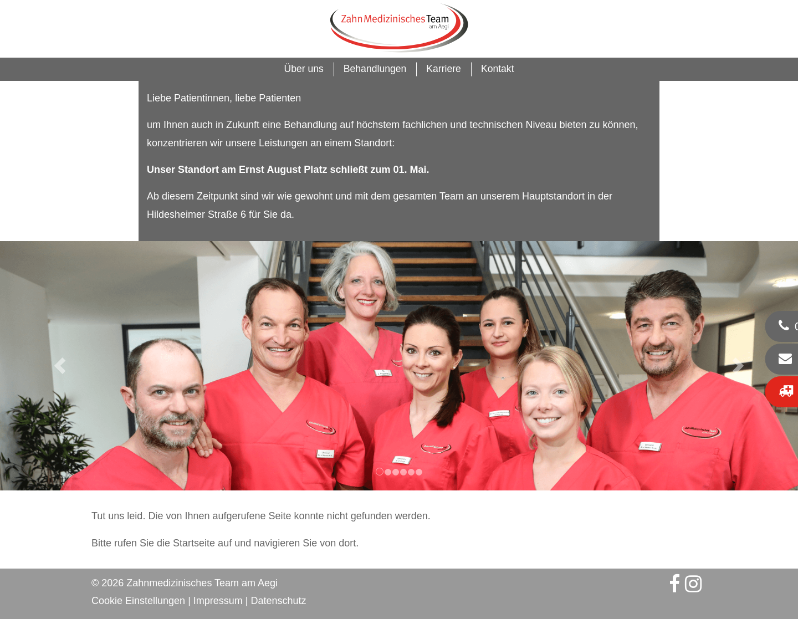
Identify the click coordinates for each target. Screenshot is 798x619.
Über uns (303, 68)
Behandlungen (375, 68)
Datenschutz (278, 600)
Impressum (218, 600)
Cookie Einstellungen (138, 600)
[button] (60, 365)
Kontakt (497, 68)
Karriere (443, 68)
